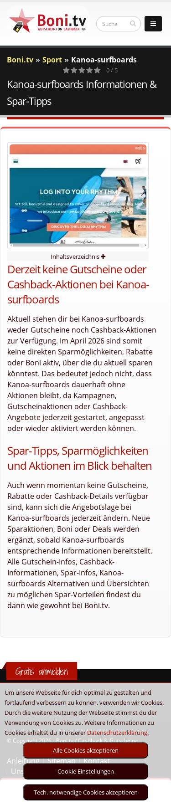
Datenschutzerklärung (117, 732)
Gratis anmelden (42, 671)
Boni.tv (20, 60)
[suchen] (132, 23)
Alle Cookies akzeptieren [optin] (86, 750)
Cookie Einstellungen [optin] (85, 771)
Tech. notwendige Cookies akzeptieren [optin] (86, 792)
